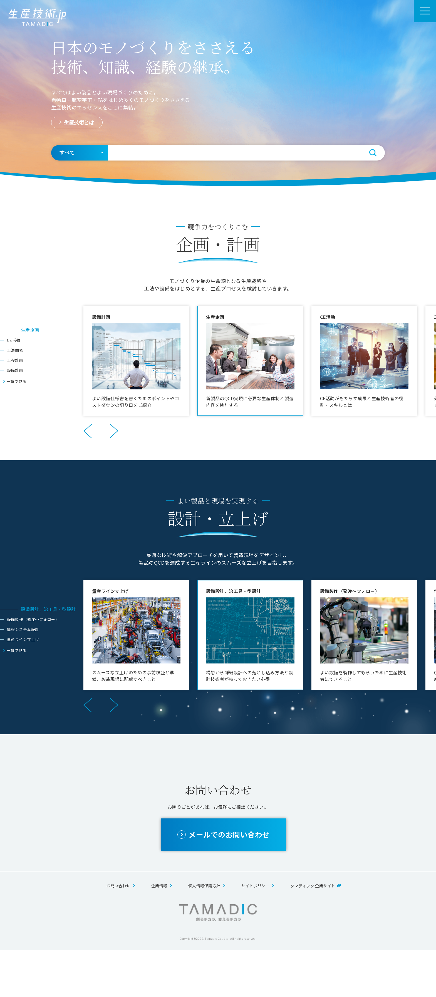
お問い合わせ (118, 932)
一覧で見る (16, 381)
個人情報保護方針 (204, 932)
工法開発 (15, 350)
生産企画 (30, 330)
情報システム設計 (23, 629)
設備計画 (15, 370)
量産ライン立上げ (23, 639)
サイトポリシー (255, 932)
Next (114, 431)
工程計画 (15, 360)
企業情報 (159, 932)
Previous (87, 431)
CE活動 (13, 340)
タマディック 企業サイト (312, 932)
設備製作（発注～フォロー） (33, 619)
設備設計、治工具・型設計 (48, 609)
